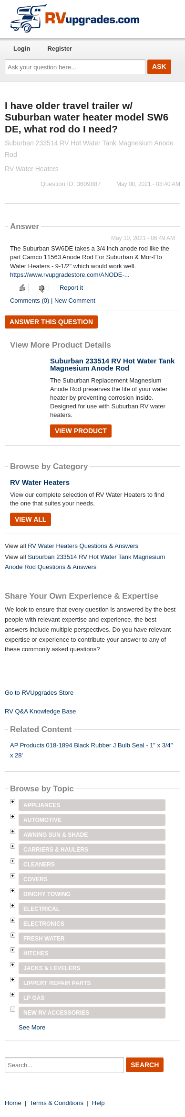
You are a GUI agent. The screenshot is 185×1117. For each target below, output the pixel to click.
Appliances (41, 805)
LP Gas (33, 998)
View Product (81, 431)
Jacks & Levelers (51, 968)
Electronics (43, 923)
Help (98, 1102)
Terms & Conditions (56, 1102)
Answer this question (51, 322)
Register (59, 48)
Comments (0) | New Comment (52, 300)
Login (21, 48)
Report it (71, 288)
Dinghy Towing (47, 894)
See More (32, 1027)
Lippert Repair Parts (57, 983)
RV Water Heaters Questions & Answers (83, 545)
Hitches (36, 953)
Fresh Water (43, 938)
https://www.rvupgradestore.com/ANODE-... (70, 274)
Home (13, 1102)
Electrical (41, 909)
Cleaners (39, 864)
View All (30, 519)
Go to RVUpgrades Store (39, 692)
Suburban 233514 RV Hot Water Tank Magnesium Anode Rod (112, 364)
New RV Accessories (56, 1012)
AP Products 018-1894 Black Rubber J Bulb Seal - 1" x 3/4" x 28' (91, 750)
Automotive (42, 820)
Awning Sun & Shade (55, 835)
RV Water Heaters (40, 482)
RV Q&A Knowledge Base (40, 711)
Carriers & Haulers (55, 849)
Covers (35, 879)
